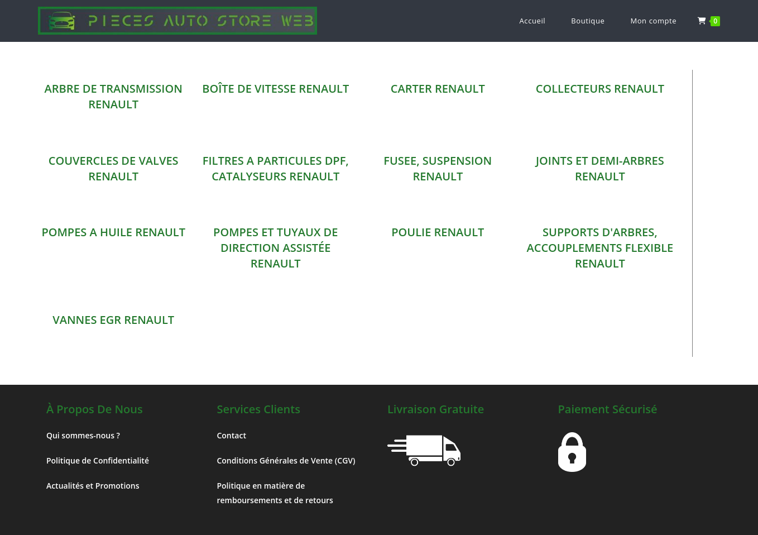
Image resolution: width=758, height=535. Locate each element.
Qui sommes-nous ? (83, 435)
